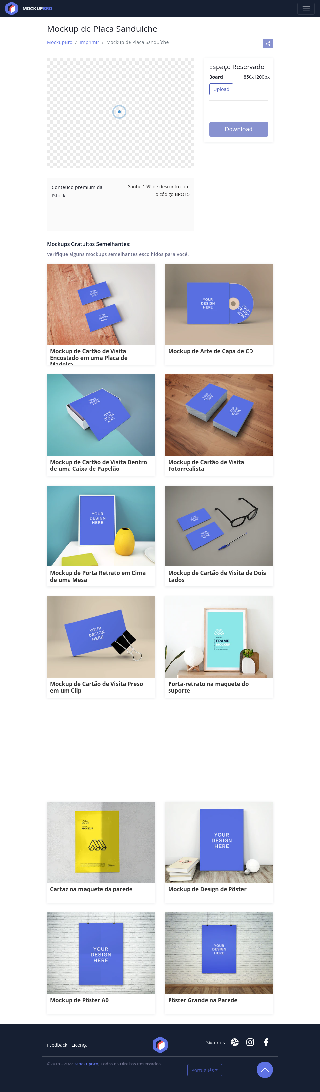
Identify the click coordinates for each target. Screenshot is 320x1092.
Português (202, 1070)
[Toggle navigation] (306, 9)
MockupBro (60, 42)
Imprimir (89, 42)
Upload (221, 89)
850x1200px (257, 77)
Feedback (57, 1045)
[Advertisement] (160, 753)
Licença (80, 1045)
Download (238, 129)
